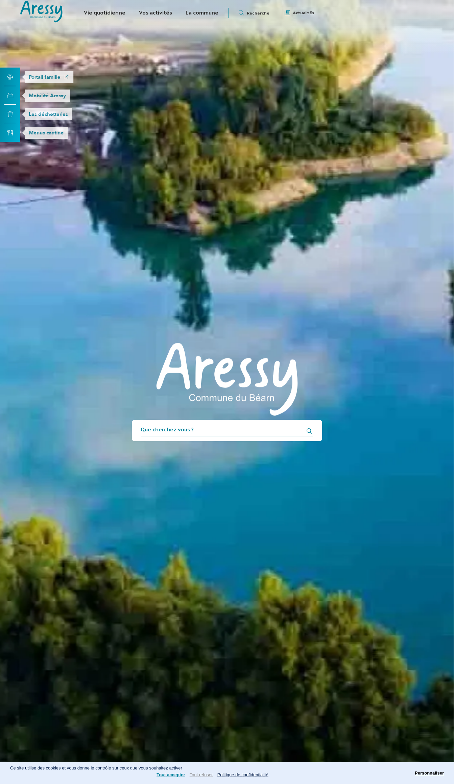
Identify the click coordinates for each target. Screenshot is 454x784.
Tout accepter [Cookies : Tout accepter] (171, 774)
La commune (202, 12)
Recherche (258, 13)
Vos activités (155, 12)
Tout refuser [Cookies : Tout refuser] (201, 774)
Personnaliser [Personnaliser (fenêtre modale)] (429, 773)
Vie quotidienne (104, 12)
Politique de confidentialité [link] (242, 774)
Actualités (303, 13)
